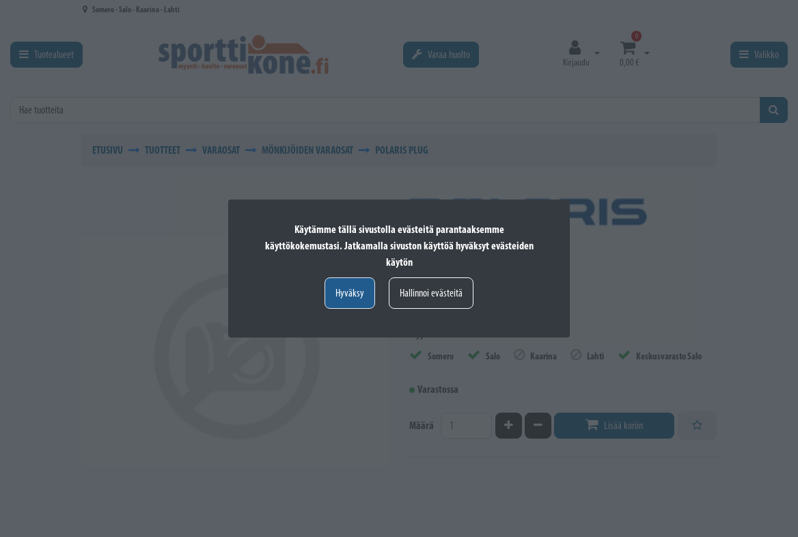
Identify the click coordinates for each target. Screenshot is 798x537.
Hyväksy (349, 292)
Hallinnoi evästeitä (431, 292)
